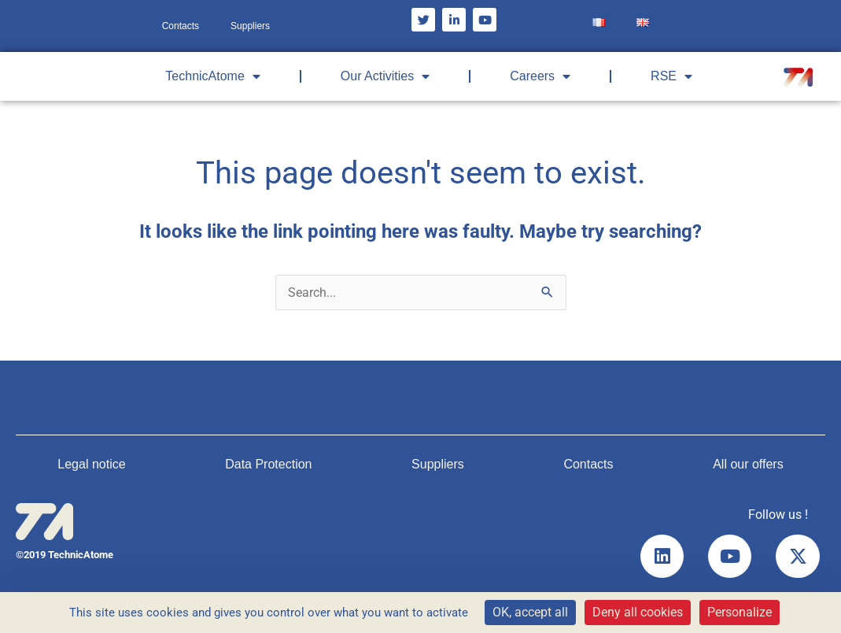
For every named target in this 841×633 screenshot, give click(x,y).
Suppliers (250, 25)
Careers (540, 76)
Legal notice (91, 464)
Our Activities (385, 76)
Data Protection (268, 464)
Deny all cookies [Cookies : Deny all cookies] (637, 612)
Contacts (180, 25)
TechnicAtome (212, 76)
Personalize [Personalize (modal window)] (739, 612)
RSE (671, 76)
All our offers (748, 464)
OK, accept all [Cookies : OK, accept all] (530, 612)
